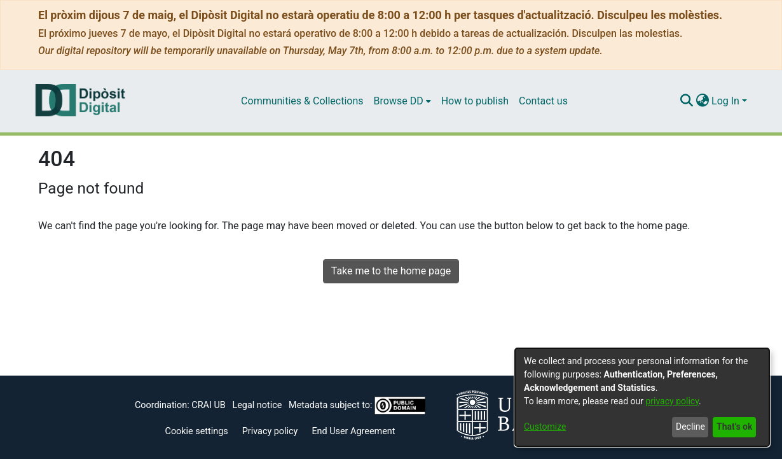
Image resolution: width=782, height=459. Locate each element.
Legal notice (257, 405)
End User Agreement (353, 431)
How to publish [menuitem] (475, 101)
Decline (690, 426)
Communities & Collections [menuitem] (302, 101)
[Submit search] (686, 101)
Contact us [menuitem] (543, 101)
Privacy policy (270, 431)
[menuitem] (402, 101)
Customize (545, 426)
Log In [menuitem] (725, 101)
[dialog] (642, 397)
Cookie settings (196, 431)
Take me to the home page (391, 271)
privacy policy (672, 401)
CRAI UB (208, 405)
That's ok (734, 426)
